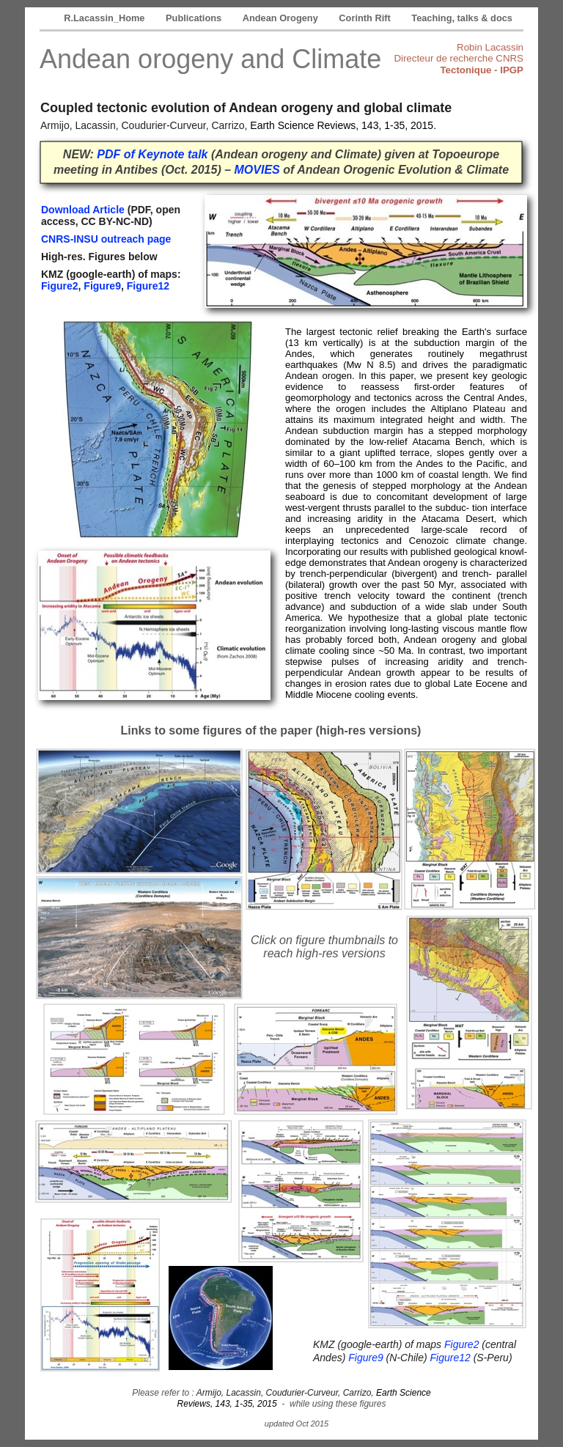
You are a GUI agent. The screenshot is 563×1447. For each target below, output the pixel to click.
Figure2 (59, 286)
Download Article (83, 210)
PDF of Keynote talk (152, 154)
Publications (195, 17)
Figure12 (148, 286)
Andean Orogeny (282, 17)
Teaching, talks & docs (461, 17)
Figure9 (102, 286)
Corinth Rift (366, 17)
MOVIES (257, 169)
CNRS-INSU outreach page (106, 239)
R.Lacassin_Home (105, 17)
